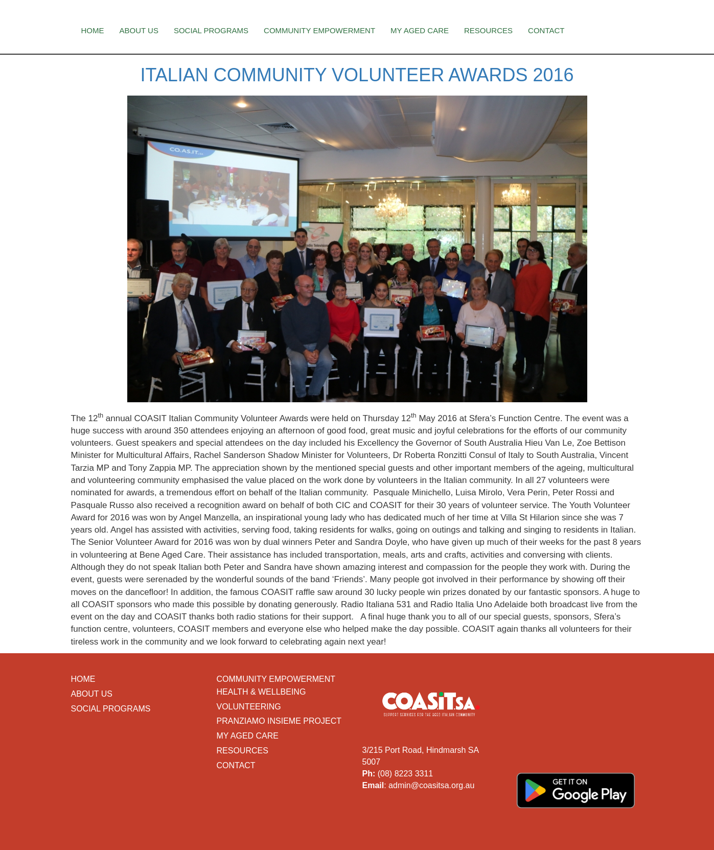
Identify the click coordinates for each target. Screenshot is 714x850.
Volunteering (249, 706)
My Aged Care (419, 30)
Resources (488, 30)
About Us (139, 30)
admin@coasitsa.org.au (431, 785)
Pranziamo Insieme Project (279, 721)
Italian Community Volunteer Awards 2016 (356, 74)
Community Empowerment (319, 30)
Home (92, 30)
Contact (546, 30)
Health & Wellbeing (261, 691)
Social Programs (211, 30)
